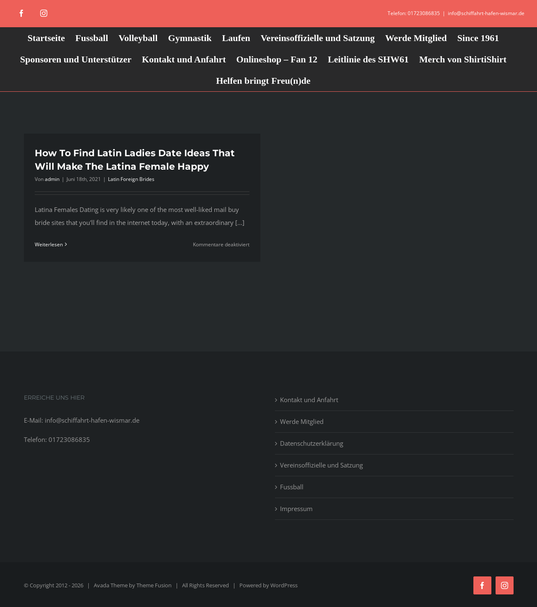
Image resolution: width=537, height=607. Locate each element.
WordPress (284, 585)
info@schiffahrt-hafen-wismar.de (486, 13)
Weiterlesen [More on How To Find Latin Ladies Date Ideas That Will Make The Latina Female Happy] (49, 244)
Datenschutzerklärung (311, 443)
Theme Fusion (154, 585)
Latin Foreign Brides (131, 179)
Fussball (291, 487)
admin (52, 179)
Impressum (296, 508)
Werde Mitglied (302, 421)
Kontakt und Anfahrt (309, 399)
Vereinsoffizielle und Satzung (321, 465)
